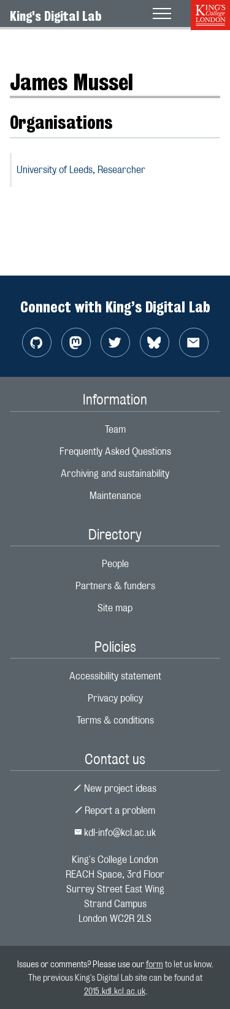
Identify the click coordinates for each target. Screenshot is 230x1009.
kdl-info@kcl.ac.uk (115, 832)
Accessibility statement (115, 676)
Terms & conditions (115, 720)
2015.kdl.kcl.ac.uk (114, 991)
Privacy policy (115, 698)
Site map (115, 608)
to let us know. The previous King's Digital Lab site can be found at (120, 977)
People (115, 564)
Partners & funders (115, 586)
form (154, 964)
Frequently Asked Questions (115, 451)
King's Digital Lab (56, 16)
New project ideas (115, 788)
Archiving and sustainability (115, 473)
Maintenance (115, 495)
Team (115, 429)
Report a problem (115, 810)
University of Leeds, (81, 170)
